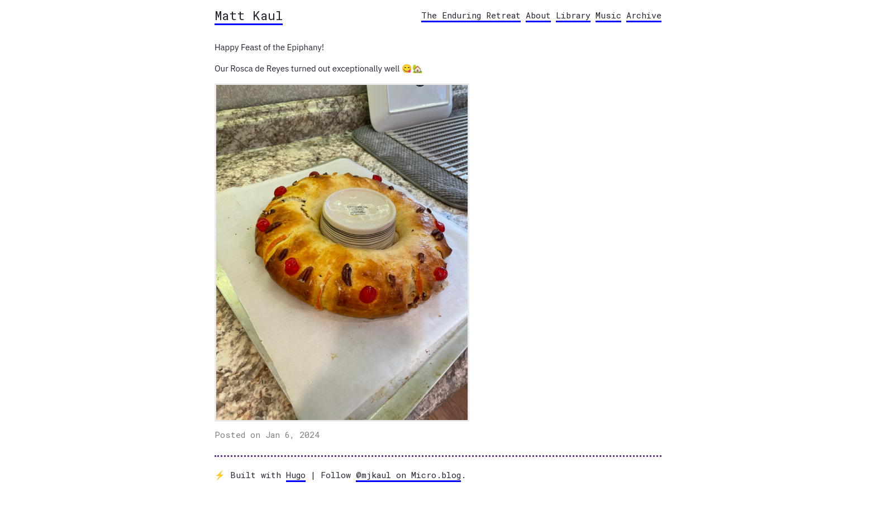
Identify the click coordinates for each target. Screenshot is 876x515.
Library (573, 15)
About (538, 15)
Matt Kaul (249, 15)
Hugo (296, 474)
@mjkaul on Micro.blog (408, 474)
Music (608, 15)
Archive (643, 15)
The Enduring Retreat (471, 15)
